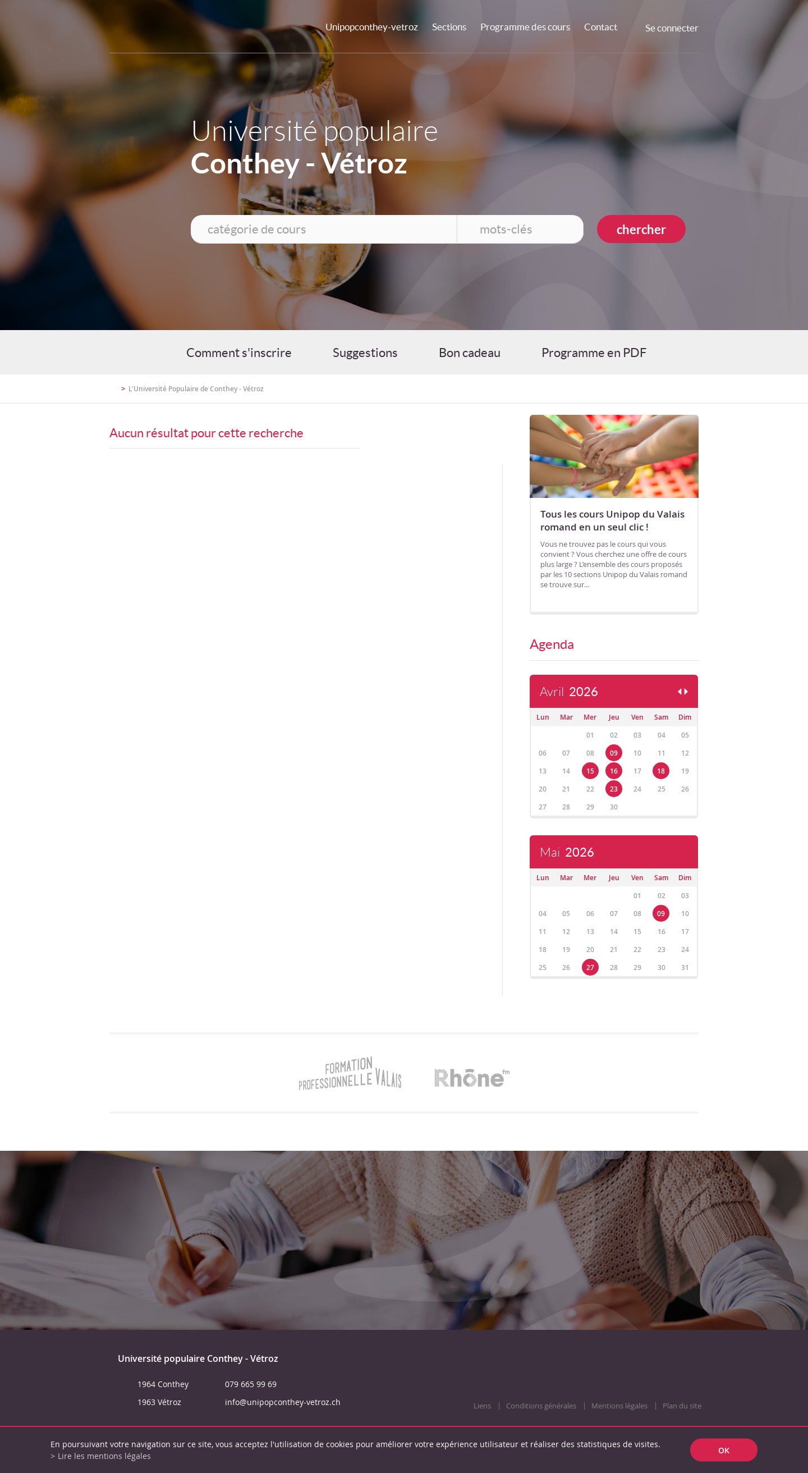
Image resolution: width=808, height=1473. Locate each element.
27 (590, 967)
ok (723, 1450)
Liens (482, 1406)
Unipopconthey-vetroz (371, 26)
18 (661, 771)
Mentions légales (619, 1406)
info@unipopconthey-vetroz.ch (283, 1402)
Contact (600, 26)
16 (614, 771)
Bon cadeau (470, 352)
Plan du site (682, 1406)
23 (614, 789)
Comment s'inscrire (239, 352)
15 (590, 771)
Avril (569, 692)
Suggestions (365, 352)
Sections (449, 26)
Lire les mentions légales (104, 1456)
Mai (567, 852)
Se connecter (672, 27)
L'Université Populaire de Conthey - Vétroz (196, 389)
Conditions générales (541, 1406)
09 (614, 753)
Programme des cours (525, 26)
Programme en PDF (593, 352)
